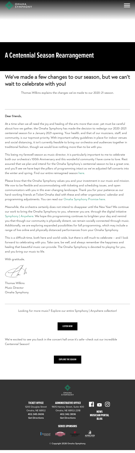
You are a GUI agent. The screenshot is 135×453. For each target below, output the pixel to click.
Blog (99, 419)
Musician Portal (99, 415)
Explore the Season (67, 359)
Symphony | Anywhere (19, 216)
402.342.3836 (68, 414)
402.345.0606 (36, 414)
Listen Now (67, 326)
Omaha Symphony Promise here (84, 199)
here (81, 173)
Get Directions (36, 417)
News (100, 412)
